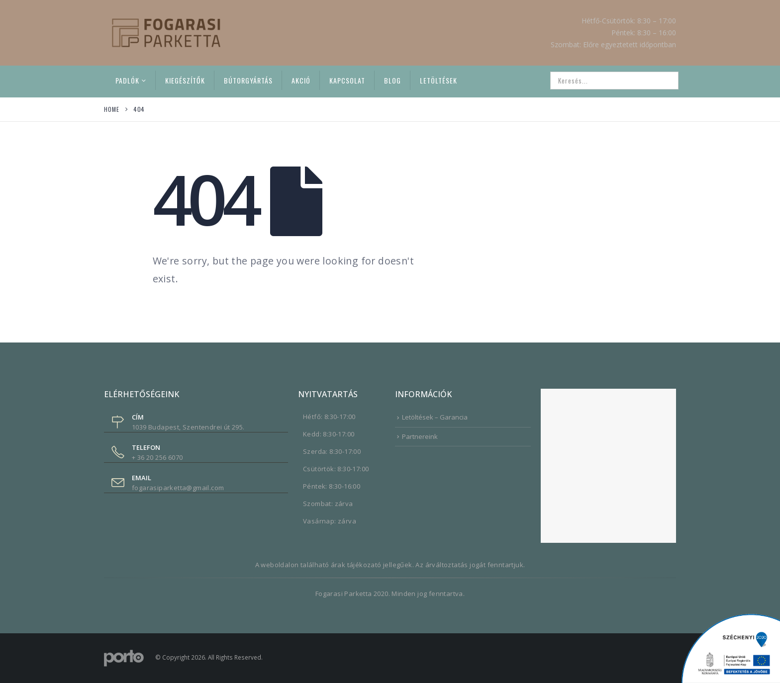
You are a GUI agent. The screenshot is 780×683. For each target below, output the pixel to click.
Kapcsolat (347, 80)
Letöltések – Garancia (435, 417)
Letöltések (438, 80)
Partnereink (420, 436)
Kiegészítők (185, 80)
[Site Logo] (166, 32)
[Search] (664, 80)
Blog (392, 80)
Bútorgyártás (248, 80)
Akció (301, 80)
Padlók (127, 80)
